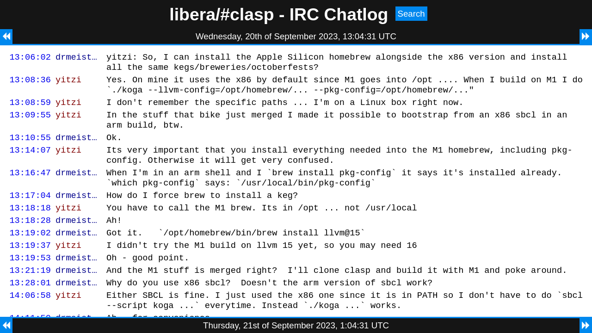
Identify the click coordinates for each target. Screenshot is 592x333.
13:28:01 (30, 310)
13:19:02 (30, 254)
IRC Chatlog (339, 14)
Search (411, 13)
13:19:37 (30, 268)
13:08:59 (30, 109)
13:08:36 (30, 83)
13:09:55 (30, 123)
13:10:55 (30, 148)
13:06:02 (30, 58)
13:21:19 (30, 296)
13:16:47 (30, 187)
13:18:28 (30, 241)
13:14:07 (30, 162)
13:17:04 (30, 213)
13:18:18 (30, 227)
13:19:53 (30, 282)
